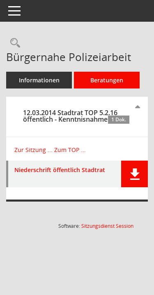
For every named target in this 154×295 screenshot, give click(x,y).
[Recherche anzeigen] (13, 43)
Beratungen (106, 80)
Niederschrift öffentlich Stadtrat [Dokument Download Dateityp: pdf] (59, 170)
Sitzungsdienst (107, 225)
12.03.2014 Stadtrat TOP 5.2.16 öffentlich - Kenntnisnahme (76, 116)
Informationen (39, 80)
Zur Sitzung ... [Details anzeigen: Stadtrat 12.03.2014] (33, 150)
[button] (134, 174)
